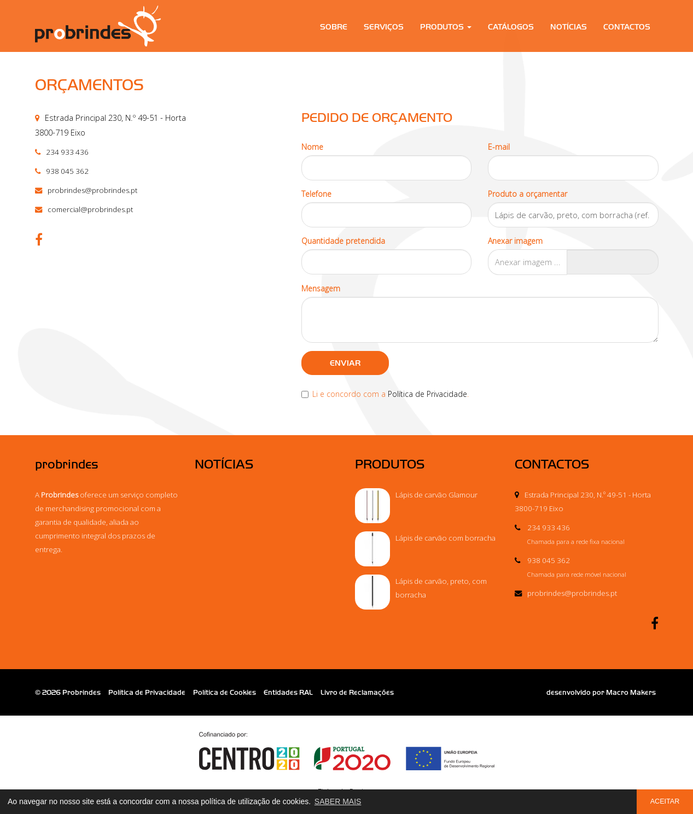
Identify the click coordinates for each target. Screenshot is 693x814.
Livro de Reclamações (357, 692)
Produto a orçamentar (527, 194)
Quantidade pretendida (343, 241)
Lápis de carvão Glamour (436, 495)
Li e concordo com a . (385, 394)
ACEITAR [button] (665, 801)
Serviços (384, 27)
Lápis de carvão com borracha (445, 538)
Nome (312, 147)
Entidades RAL (288, 692)
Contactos (626, 27)
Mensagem (320, 288)
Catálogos (511, 27)
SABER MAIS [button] (338, 801)
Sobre (333, 27)
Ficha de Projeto (346, 764)
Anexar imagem (515, 241)
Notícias (568, 27)
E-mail (499, 147)
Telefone (316, 194)
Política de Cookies (224, 692)
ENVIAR (345, 363)
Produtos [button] (445, 27)
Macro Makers (631, 692)
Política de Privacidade (427, 394)
